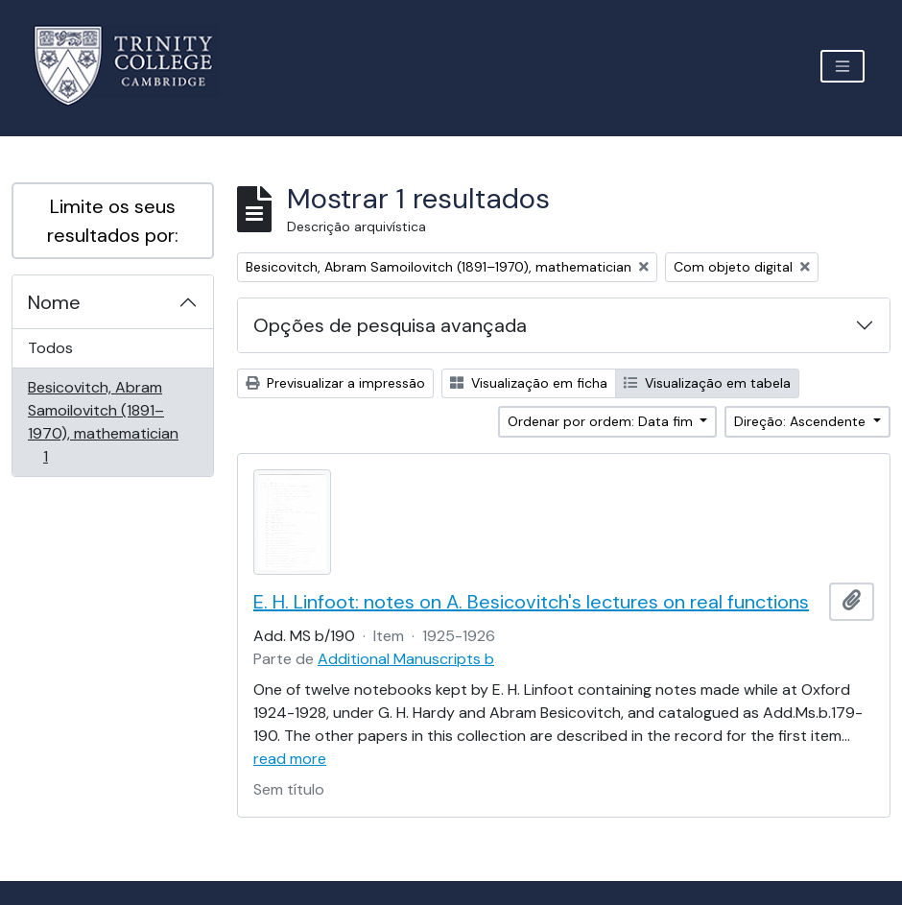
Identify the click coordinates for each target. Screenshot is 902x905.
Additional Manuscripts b (406, 659)
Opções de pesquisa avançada (390, 325)
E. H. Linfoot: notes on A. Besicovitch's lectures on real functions (531, 601)
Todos (50, 348)
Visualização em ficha (528, 383)
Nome (54, 302)
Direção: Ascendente (801, 421)
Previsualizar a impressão (335, 383)
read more (289, 759)
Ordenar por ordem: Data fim (602, 421)
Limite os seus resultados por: (112, 221)
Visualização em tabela (707, 383)
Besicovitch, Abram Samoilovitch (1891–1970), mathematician (102, 421)
